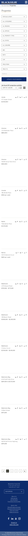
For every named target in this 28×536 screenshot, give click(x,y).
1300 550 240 (14, 525)
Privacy (4, 534)
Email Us (14, 522)
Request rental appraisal (14, 509)
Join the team (14, 500)
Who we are (14, 498)
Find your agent (14, 510)
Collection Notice (21, 534)
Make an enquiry (14, 512)
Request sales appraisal (14, 507)
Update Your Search (14, 79)
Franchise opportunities (14, 501)
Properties (13, 5)
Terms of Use (11, 534)
